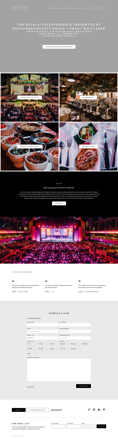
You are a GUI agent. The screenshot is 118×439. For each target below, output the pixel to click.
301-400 (52, 348)
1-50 (29, 344)
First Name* (55, 423)
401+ (29, 353)
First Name (30, 322)
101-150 (52, 344)
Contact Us (18, 410)
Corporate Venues (54, 8)
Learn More (59, 203)
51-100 (40, 344)
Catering (78, 8)
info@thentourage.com (37, 410)
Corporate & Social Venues (30, 97)
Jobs (90, 8)
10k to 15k (84, 344)
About (85, 8)
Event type (30, 335)
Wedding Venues (67, 8)
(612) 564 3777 (56, 410)
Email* (83, 423)
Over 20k (73, 348)
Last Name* (70, 423)
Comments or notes (33, 357)
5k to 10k (73, 344)
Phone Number (64, 328)
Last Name (63, 322)
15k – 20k (62, 348)
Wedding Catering (88, 146)
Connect (100, 8)
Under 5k (62, 344)
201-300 (41, 348)
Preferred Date (65, 335)
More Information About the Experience (59, 46)
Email (29, 328)
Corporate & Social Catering (29, 146)
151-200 (30, 348)
